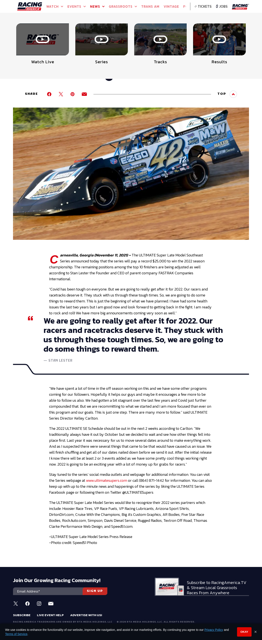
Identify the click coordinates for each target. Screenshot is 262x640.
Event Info (77, 31)
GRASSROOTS (123, 6)
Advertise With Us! (86, 615)
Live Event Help (50, 615)
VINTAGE (171, 6)
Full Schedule (37, 33)
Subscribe (22, 615)
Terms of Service (16, 634)
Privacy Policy (213, 629)
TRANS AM (150, 6)
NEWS (97, 6)
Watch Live (123, 31)
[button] (244, 26)
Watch (54, 6)
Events (76, 6)
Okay (244, 631)
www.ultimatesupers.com (106, 480)
